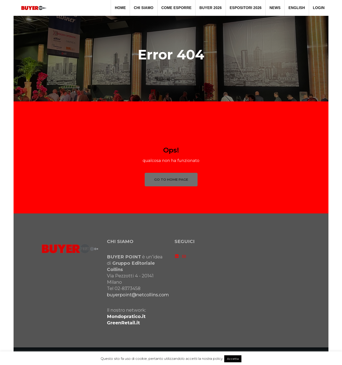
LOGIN (319, 8)
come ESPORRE (176, 8)
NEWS (275, 8)
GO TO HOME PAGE (171, 179)
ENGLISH (296, 8)
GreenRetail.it (123, 322)
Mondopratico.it (126, 316)
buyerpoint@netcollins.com (138, 294)
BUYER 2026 (210, 8)
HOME (120, 8)
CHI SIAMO (143, 8)
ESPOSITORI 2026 (246, 8)
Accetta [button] (233, 358)
